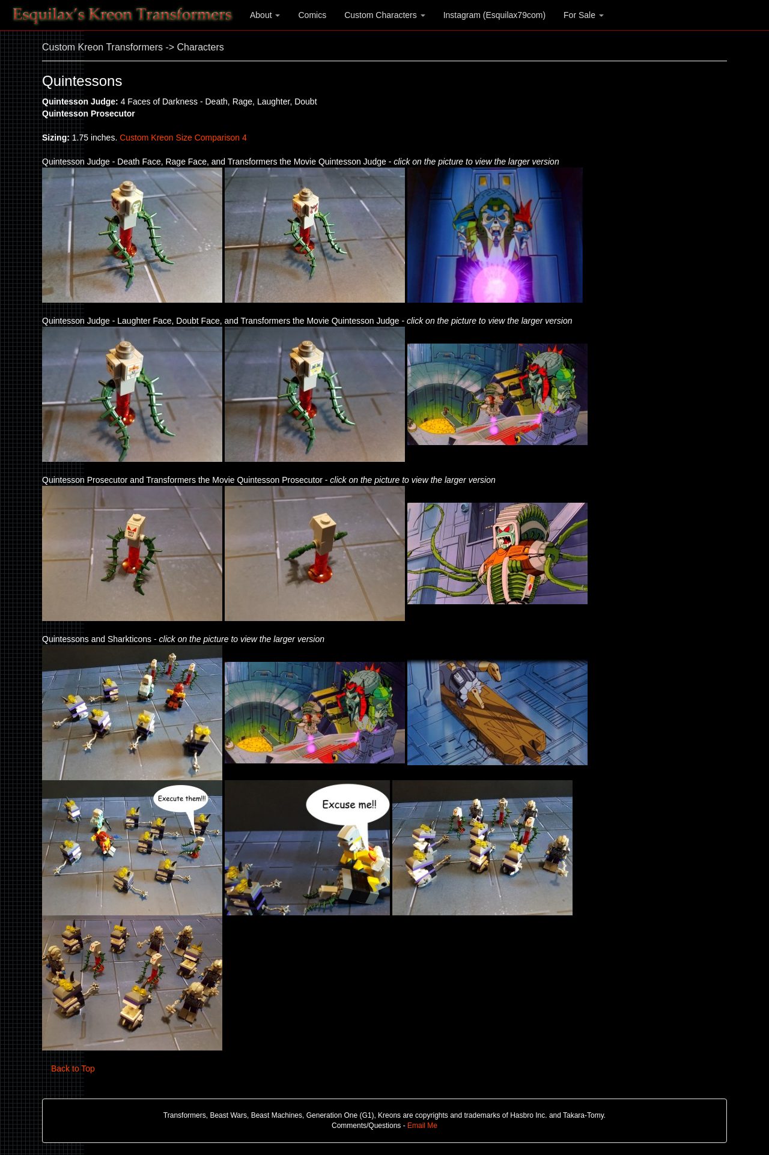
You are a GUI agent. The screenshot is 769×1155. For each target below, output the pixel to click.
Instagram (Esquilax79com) (494, 15)
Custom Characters (384, 15)
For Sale (584, 15)
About (265, 15)
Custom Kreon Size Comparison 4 (183, 137)
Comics (312, 15)
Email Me (422, 1125)
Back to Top (73, 1068)
